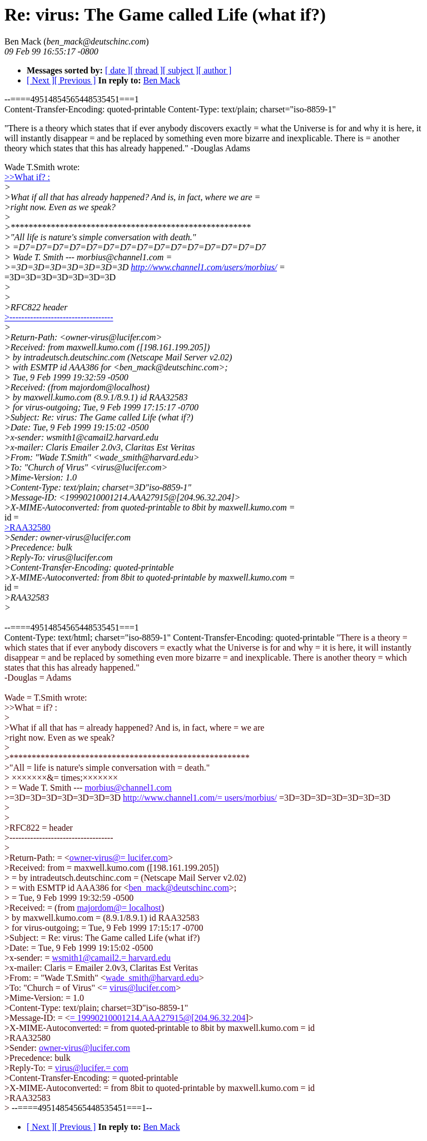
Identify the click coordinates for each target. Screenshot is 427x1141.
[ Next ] (40, 80)
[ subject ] (180, 70)
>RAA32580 (27, 527)
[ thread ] (146, 70)
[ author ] (215, 70)
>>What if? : (27, 177)
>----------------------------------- (58, 317)
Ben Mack (161, 80)
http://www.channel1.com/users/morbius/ (204, 267)
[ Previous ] (75, 80)
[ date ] (117, 70)
